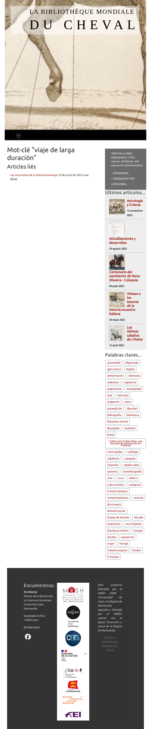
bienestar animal (117, 421)
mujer (110, 543)
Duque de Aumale (118, 517)
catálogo (132, 451)
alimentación (115, 375)
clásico (133, 478)
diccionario (114, 504)
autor (127, 401)
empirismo (113, 523)
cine (109, 478)
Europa (138, 530)
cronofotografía (132, 471)
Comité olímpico (117, 491)
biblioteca (132, 415)
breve (110, 434)
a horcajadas (114, 451)
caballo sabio (131, 465)
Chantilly (112, 465)
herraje (124, 543)
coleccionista (115, 484)
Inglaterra (130, 382)
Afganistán (132, 362)
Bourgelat (113, 428)
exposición (127, 537)
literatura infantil (118, 530)
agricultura (114, 369)
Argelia (130, 369)
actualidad (113, 362)
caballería (113, 458)
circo (121, 478)
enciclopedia (133, 523)
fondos (136, 550)
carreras (138, 497)
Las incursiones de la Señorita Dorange (34, 175)
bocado (138, 517)
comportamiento (117, 497)
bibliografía (114, 415)
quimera (112, 471)
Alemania (134, 375)
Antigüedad (134, 388)
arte (109, 395)
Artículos (123, 395)
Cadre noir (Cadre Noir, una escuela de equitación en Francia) (125, 443)
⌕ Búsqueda (119, 173)
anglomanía (114, 388)
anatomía (113, 382)
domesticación (116, 510)
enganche (113, 401)
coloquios (135, 484)
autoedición (114, 408)
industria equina (117, 550)
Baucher (132, 408)
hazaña (111, 537)
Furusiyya (113, 556)
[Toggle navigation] (18, 136)
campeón (130, 458)
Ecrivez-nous (32, 627)
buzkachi (130, 428)
